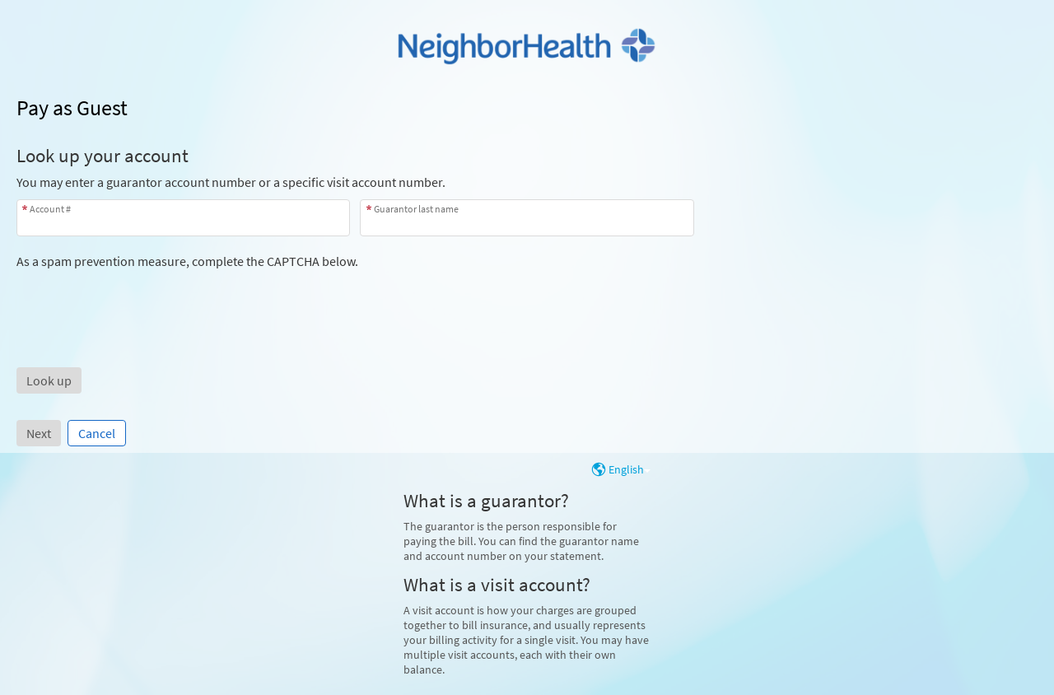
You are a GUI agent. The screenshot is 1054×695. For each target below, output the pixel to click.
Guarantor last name (416, 209)
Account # (50, 209)
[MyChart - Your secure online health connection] (527, 46)
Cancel (96, 433)
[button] (49, 380)
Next (38, 433)
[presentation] (141, 301)
